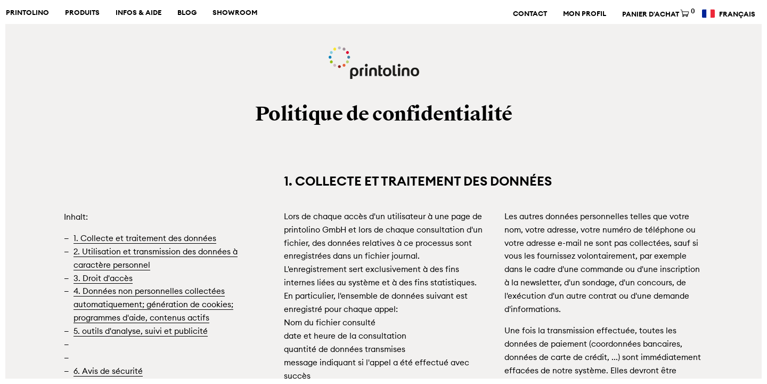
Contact (530, 14)
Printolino (27, 13)
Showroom (235, 13)
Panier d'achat (657, 14)
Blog (187, 13)
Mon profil (584, 14)
